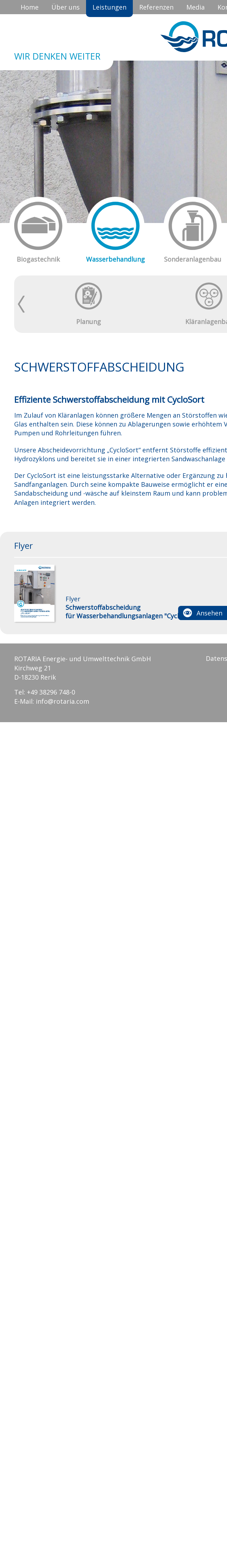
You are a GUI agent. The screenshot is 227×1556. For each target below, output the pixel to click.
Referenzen (156, 7)
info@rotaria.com (62, 701)
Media (195, 7)
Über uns (65, 7)
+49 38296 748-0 (51, 692)
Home (30, 7)
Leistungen (109, 7)
